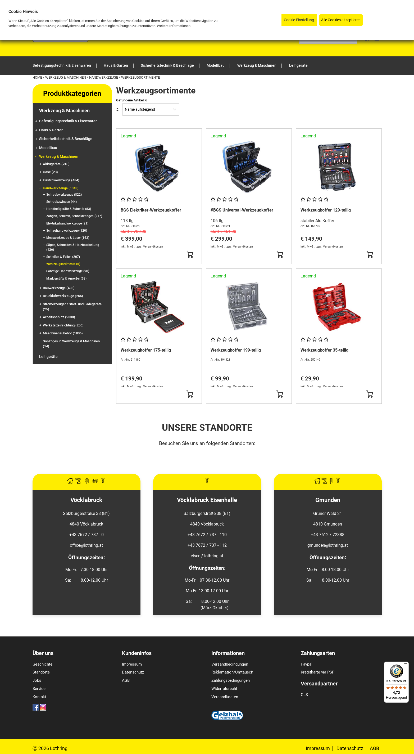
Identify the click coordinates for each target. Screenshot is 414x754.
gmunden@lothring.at (327, 545)
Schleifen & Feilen (63, 257)
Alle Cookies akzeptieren (341, 20)
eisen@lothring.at (207, 555)
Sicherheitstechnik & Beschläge (65, 139)
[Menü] (405, 665)
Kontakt (39, 696)
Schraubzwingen (61, 202)
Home (38, 77)
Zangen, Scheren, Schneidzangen (74, 216)
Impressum (132, 664)
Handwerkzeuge (104, 77)
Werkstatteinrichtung (63, 325)
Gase (50, 172)
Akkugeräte (56, 164)
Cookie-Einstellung (299, 20)
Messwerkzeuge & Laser (67, 238)
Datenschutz (133, 672)
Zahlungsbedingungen (230, 680)
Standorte (41, 672)
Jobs (37, 680)
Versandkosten (224, 696)
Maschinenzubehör (63, 333)
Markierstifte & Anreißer (66, 278)
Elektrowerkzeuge (61, 180)
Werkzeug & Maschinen (66, 77)
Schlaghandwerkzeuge (66, 230)
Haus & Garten (51, 130)
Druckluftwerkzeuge (63, 296)
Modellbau (48, 148)
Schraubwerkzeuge (64, 194)
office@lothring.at (86, 545)
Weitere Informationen (173, 26)
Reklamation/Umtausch (232, 672)
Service (39, 688)
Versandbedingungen (229, 664)
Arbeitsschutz (59, 317)
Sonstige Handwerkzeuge (67, 271)
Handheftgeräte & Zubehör (68, 209)
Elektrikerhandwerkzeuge (67, 223)
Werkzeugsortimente (63, 264)
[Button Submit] (189, 254)
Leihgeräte (48, 356)
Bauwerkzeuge (59, 288)
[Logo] (60, 40)
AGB (126, 680)
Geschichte (42, 664)
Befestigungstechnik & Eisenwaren (68, 121)
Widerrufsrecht (224, 688)
